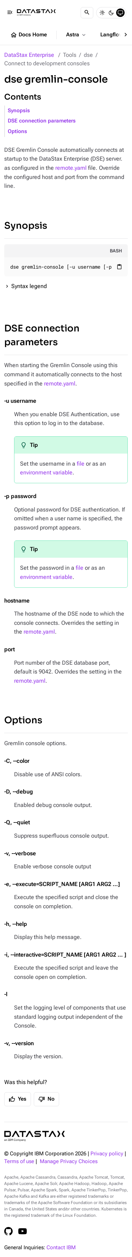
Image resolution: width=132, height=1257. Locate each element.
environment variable (46, 472)
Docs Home (28, 34)
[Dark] (111, 12)
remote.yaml (71, 167)
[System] (120, 12)
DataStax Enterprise (29, 55)
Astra (76, 35)
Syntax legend (29, 286)
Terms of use (19, 1162)
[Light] (102, 12)
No (46, 1099)
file (80, 463)
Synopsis (19, 111)
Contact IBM (61, 1248)
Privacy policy (106, 1154)
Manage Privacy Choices (69, 1162)
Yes (17, 1099)
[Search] (87, 12)
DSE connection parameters (42, 121)
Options (17, 131)
